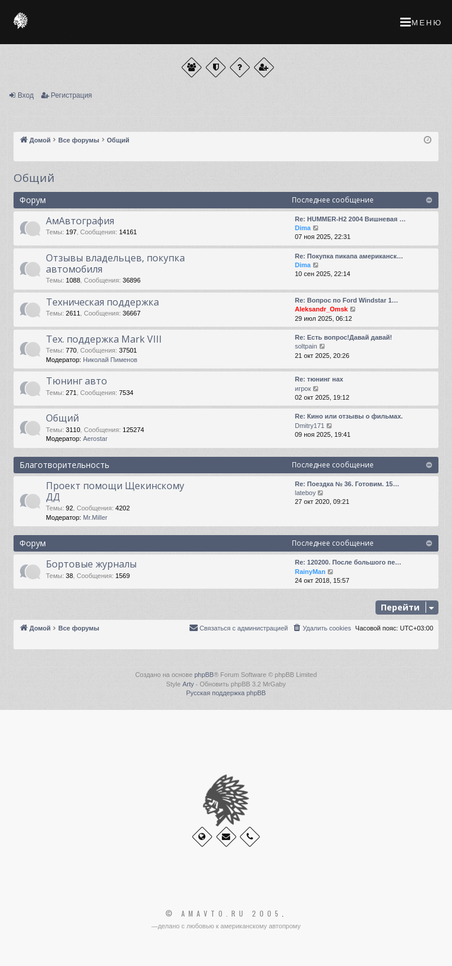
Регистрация (71, 95)
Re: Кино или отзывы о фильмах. (349, 416)
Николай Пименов (110, 359)
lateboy (305, 492)
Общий (34, 177)
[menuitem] (321, 628)
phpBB (204, 674)
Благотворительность (64, 464)
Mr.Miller (95, 517)
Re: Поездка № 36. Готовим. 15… (347, 483)
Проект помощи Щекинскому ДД (115, 491)
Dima (303, 227)
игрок (303, 388)
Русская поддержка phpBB (225, 692)
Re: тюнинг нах (319, 379)
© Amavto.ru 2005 (223, 913)
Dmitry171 (309, 425)
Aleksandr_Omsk (321, 309)
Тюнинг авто (76, 380)
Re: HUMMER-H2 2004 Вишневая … (350, 219)
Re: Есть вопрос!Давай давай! (343, 337)
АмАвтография (80, 220)
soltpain (306, 346)
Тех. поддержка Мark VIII (104, 339)
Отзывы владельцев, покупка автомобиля (115, 263)
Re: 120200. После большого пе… (348, 562)
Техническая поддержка (102, 302)
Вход (26, 95)
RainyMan (310, 571)
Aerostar (95, 438)
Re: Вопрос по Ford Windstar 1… (346, 300)
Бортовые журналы (91, 563)
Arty (188, 684)
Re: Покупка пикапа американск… (349, 256)
